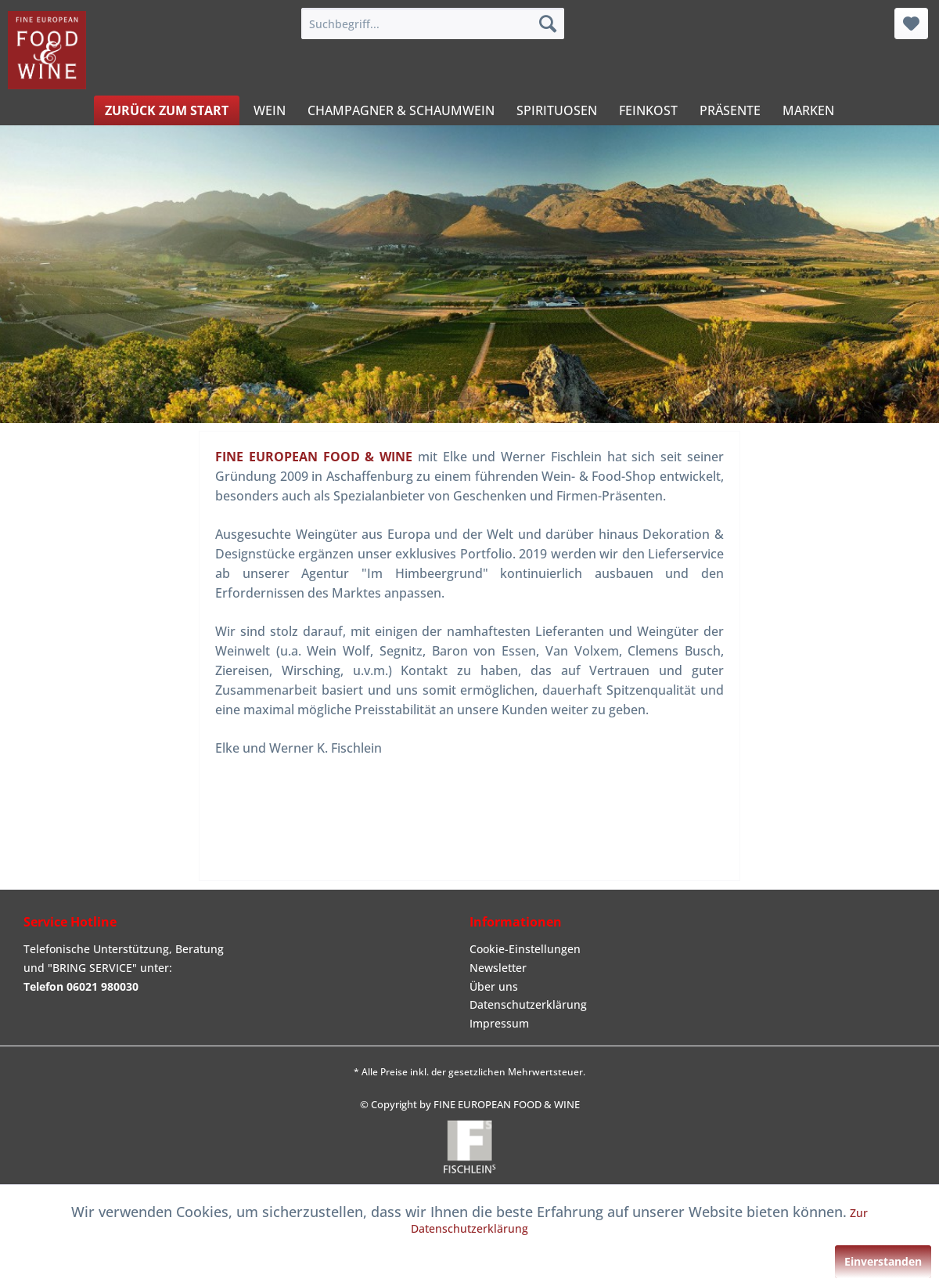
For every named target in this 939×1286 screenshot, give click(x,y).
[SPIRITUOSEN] (556, 110)
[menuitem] (432, 23)
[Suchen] (547, 23)
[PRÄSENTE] (730, 110)
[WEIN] (270, 110)
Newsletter (498, 967)
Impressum (499, 1023)
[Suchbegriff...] (432, 23)
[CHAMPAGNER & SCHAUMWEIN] (401, 110)
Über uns (494, 986)
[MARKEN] (808, 110)
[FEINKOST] (648, 110)
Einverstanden (883, 1261)
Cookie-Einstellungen (525, 948)
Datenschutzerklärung (528, 1004)
